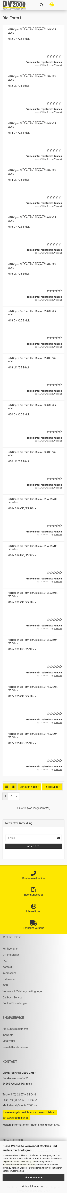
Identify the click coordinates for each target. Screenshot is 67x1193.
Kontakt (7, 967)
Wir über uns (10, 948)
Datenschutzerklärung (13, 1171)
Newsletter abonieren (15, 1047)
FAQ (5, 960)
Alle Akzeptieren (34, 1177)
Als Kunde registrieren (16, 1028)
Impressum (9, 973)
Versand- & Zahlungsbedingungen (23, 991)
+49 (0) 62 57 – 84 (19, 1100)
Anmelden (33, 846)
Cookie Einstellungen (15, 1003)
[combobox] (29, 787)
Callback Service (12, 997)
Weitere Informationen (33, 1186)
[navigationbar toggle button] (62, 5)
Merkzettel (9, 1041)
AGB (5, 985)
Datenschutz (10, 979)
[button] (6, 787)
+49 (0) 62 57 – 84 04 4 (21, 1094)
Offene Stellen (11, 954)
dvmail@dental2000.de (23, 1105)
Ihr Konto (8, 1035)
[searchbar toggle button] (41, 5)
